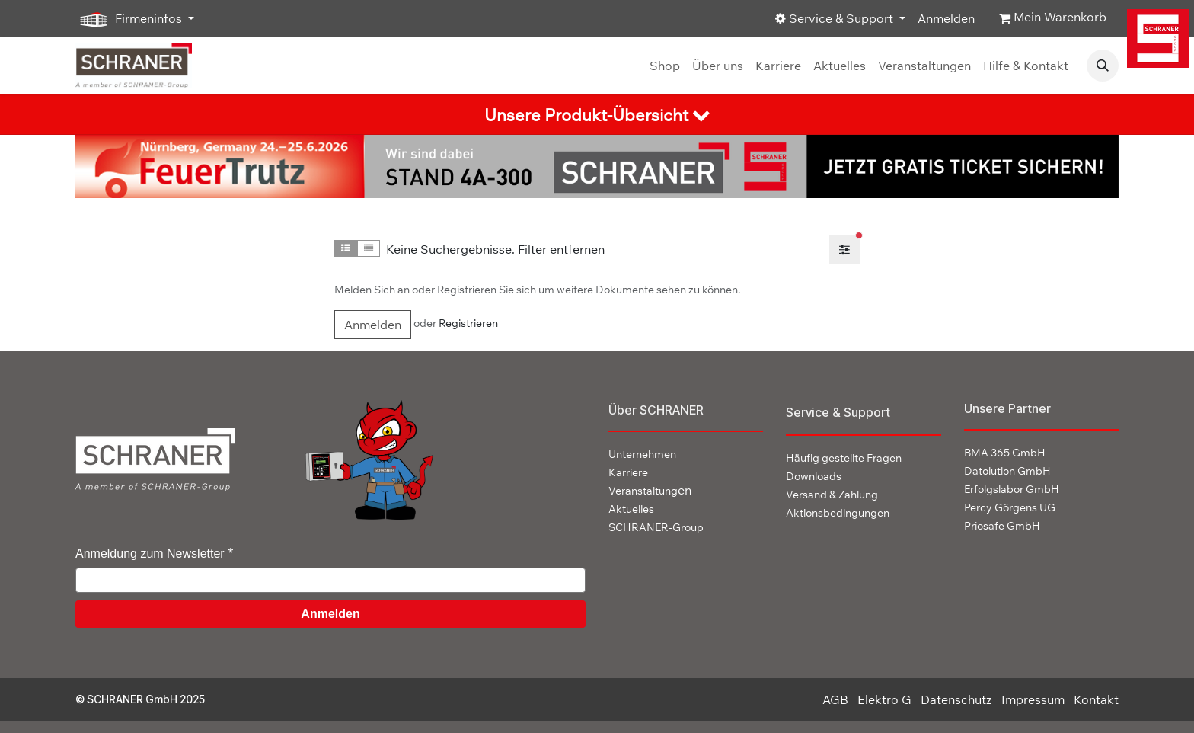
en (649, 490)
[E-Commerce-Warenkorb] (1052, 18)
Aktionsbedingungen (837, 513)
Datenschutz (956, 699)
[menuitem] (664, 65)
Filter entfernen (561, 249)
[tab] (597, 114)
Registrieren (468, 323)
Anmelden (946, 18)
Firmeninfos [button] (130, 19)
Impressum (1033, 699)
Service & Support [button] (835, 18)
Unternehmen (642, 454)
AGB (835, 699)
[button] (1103, 66)
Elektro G (884, 699)
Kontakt (1096, 699)
